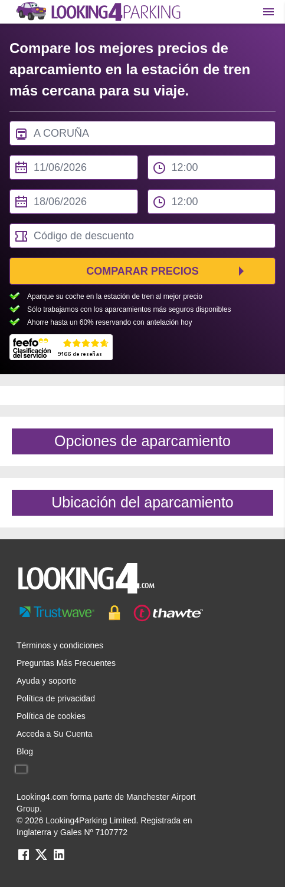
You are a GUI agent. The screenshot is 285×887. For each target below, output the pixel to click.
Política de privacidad (56, 698)
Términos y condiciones (60, 645)
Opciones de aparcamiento (142, 441)
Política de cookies (51, 716)
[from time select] (212, 167)
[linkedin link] (59, 858)
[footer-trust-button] (142, 613)
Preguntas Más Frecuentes (66, 663)
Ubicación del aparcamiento (142, 502)
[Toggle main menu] (268, 12)
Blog (25, 751)
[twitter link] (41, 858)
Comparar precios (142, 271)
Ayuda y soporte (46, 680)
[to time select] (212, 201)
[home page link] (97, 12)
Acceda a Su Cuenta (54, 733)
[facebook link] (24, 858)
